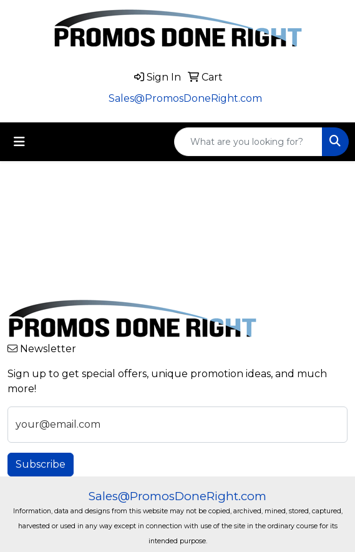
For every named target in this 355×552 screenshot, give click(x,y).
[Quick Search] (248, 141)
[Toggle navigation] (19, 141)
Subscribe (41, 464)
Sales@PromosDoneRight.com (185, 98)
